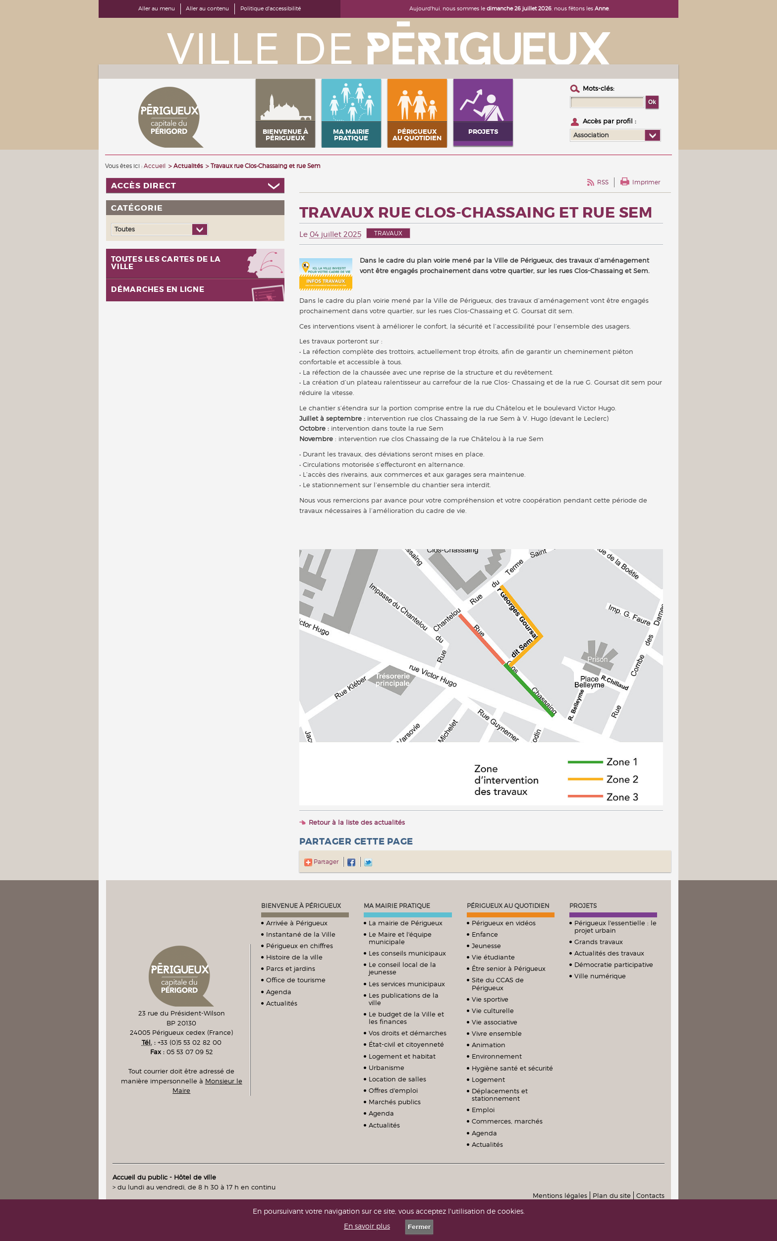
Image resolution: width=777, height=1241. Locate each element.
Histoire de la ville (294, 957)
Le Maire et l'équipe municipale (400, 938)
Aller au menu (156, 8)
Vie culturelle (493, 1011)
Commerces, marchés (507, 1121)
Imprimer (646, 182)
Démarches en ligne (158, 289)
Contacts (650, 1195)
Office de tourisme (296, 980)
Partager (321, 861)
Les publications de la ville (404, 999)
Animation (488, 1045)
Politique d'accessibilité (270, 8)
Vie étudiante (493, 957)
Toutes (124, 229)
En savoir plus (367, 1226)
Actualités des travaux (609, 953)
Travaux (388, 233)
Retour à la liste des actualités (357, 822)
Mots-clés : (598, 88)
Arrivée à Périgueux (297, 923)
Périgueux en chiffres (299, 946)
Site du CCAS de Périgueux (498, 983)
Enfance (485, 934)
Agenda (278, 992)
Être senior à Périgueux (509, 968)
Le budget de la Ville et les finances (406, 1017)
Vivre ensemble (497, 1033)
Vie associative (494, 1022)
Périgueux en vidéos (504, 923)
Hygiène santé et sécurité (512, 1068)
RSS (603, 182)
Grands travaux (598, 942)
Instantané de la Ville (300, 934)
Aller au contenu (207, 8)
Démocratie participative (613, 964)
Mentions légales (560, 1195)
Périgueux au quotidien (508, 905)
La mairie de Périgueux (406, 923)
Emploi (483, 1110)
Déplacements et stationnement (500, 1094)
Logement (488, 1079)
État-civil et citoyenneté (406, 1044)
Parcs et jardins (290, 968)
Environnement (497, 1056)
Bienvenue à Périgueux (301, 905)
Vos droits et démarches (407, 1033)
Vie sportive (490, 999)
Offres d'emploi (393, 1090)
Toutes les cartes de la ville (166, 263)
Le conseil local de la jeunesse (402, 968)
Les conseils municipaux (407, 953)
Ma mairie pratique (397, 905)
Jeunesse (486, 946)
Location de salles (397, 1079)
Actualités (281, 1003)
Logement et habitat (402, 1056)
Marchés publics (395, 1102)
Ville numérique (600, 976)
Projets (583, 905)
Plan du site (612, 1195)
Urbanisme (386, 1068)
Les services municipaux (407, 984)
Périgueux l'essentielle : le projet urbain (615, 926)
